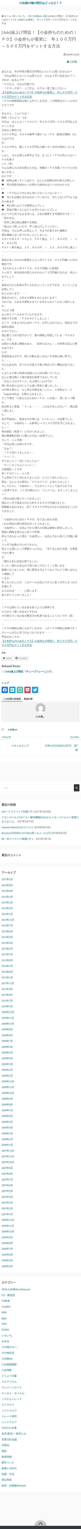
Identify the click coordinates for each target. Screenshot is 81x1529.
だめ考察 (7, 1370)
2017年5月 (7, 879)
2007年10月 (8, 1162)
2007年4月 (7, 1197)
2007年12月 (8, 1150)
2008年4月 (7, 1127)
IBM (4, 1312)
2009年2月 (7, 1070)
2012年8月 (7, 960)
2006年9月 (7, 1237)
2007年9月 (7, 1168)
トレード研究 (9, 1416)
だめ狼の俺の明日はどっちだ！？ (40, 3)
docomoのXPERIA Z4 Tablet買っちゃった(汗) (26, 833)
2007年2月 (7, 1208)
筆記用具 (7, 1479)
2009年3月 (7, 1064)
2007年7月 (7, 1179)
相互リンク (8, 1462)
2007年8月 (7, 1173)
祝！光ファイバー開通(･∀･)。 (18, 839)
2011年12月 (8, 983)
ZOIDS (5, 1329)
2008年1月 (7, 1145)
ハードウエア (9, 1422)
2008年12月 (8, 1081)
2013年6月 (7, 931)
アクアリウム (9, 1381)
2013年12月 (8, 919)
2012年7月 (7, 966)
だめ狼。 (74, 61)
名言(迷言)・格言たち (14, 1433)
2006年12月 (8, 1220)
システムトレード (12, 1399)
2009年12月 (8, 1012)
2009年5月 (7, 1052)
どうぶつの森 (9, 1375)
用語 (4, 1451)
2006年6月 (7, 1254)
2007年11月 (8, 1156)
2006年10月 (8, 1231)
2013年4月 (7, 943)
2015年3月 (7, 896)
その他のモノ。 (10, 1347)
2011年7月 (7, 1000)
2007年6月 (7, 1185)
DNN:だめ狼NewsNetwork (16, 1289)
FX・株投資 (8, 1295)
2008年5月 (7, 1122)
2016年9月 (7, 885)
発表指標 (7, 1456)
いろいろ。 (8, 1335)
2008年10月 (8, 1093)
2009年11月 (8, 1018)
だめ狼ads (12, 729)
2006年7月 (7, 1248)
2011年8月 (7, 994)
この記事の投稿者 (12, 699)
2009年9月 (7, 1029)
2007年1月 (7, 1214)
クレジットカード (12, 1387)
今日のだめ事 (9, 1428)
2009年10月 (8, 1023)
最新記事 (28, 699)
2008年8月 (7, 1104)
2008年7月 (7, 1110)
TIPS (4, 1324)
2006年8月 (7, 1243)
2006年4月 (7, 1266)
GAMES (6, 1306)
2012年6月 (7, 971)
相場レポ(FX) (9, 1468)
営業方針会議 (9, 1439)
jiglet (4, 1318)
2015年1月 (7, 902)
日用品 (5, 1445)
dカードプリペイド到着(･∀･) (18, 811)
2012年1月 (7, 977)
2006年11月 (8, 1225)
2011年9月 (7, 989)
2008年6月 (7, 1116)
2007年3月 (7, 1202)
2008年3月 (7, 1133)
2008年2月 (7, 1139)
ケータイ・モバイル (13, 1393)
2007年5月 (7, 1191)
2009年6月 (7, 1047)
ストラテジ (8, 1404)
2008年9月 (7, 1098)
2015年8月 (7, 891)
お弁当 (5, 1341)
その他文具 (8, 1352)
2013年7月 (7, 925)
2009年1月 (7, 1075)
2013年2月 (7, 948)
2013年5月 (7, 937)
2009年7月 (7, 1041)
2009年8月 (7, 1035)
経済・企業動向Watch (14, 1485)
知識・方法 (8, 1474)
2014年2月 (7, 908)
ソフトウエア (9, 1410)
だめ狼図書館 (9, 1364)
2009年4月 (7, 1058)
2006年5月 (7, 1260)
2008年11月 (8, 1087)
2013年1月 (7, 954)
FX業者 (6, 1300)
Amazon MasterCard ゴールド (17, 827)
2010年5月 (7, 1006)
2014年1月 (7, 914)
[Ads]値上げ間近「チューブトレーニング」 (29, 671)
